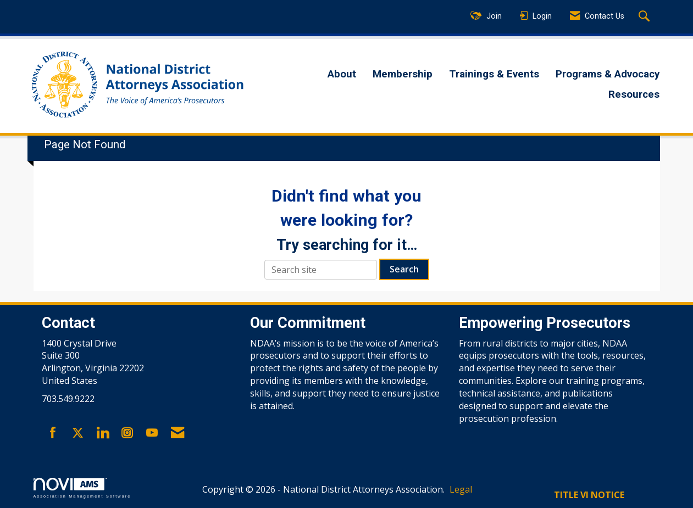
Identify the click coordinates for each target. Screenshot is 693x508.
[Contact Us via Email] (177, 433)
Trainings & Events (494, 74)
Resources (633, 94)
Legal (461, 489)
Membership (403, 74)
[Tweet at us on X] (77, 433)
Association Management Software (82, 488)
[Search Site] (645, 17)
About (342, 74)
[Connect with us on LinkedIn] (102, 433)
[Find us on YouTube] (152, 433)
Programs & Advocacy (607, 74)
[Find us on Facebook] (53, 433)
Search (404, 269)
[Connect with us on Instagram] (127, 433)
